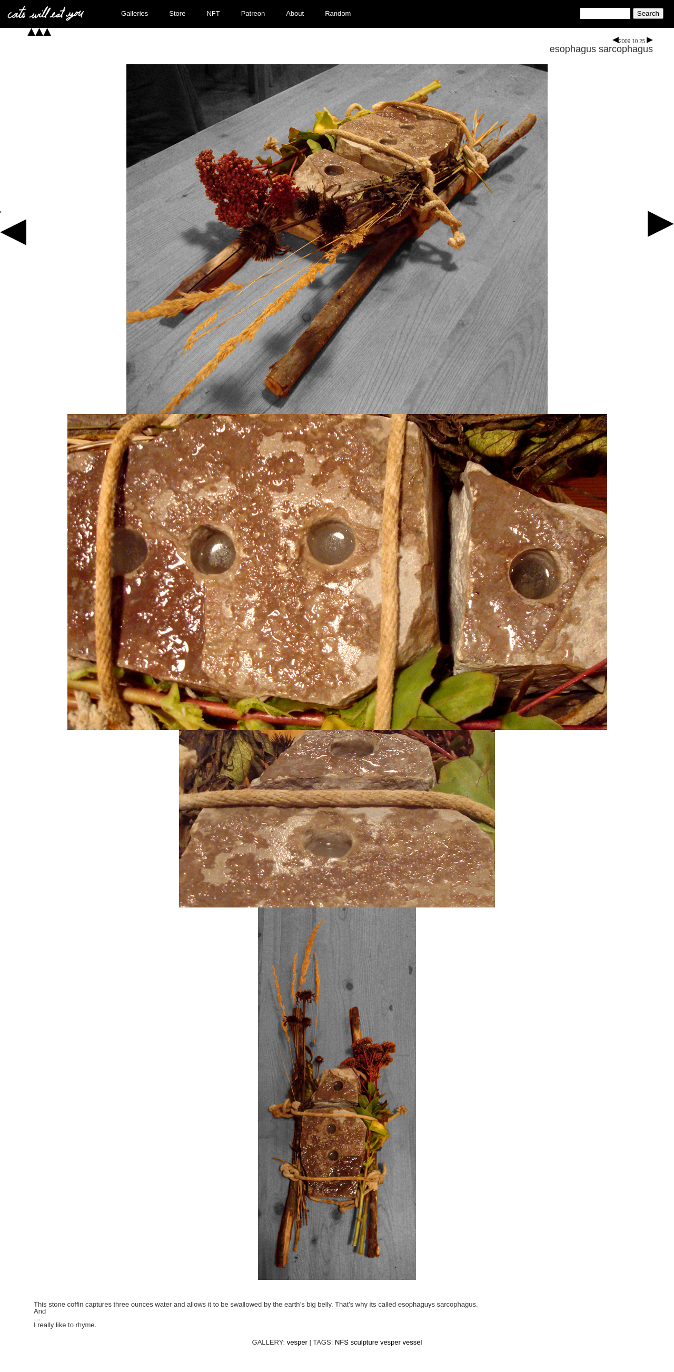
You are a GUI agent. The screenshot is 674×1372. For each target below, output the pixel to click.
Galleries (134, 13)
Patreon (253, 13)
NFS (342, 1342)
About (295, 13)
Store (177, 13)
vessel (412, 1342)
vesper (297, 1342)
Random (338, 13)
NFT (213, 13)
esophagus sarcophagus (601, 49)
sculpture (365, 1342)
